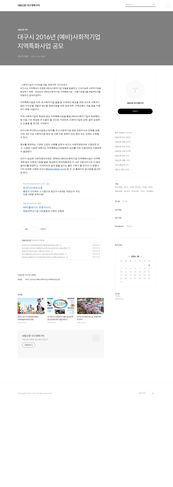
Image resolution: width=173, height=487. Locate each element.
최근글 (117, 282)
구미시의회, (135, 272)
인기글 (124, 282)
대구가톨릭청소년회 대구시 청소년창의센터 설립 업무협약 (43, 261)
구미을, (144, 268)
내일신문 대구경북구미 (29, 5)
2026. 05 (135, 338)
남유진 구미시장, (135, 268)
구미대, (150, 268)
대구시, (126, 268)
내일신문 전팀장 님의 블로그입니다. (35, 347)
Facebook (119, 307)
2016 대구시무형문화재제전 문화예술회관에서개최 (40, 252)
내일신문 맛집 (122, 237)
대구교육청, (119, 268)
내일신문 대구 (26, 248)
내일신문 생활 (122, 241)
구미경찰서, (150, 272)
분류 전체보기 (123, 214)
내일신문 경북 (123, 223)
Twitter (129, 307)
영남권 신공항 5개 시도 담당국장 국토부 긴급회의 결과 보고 (43, 264)
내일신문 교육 (123, 232)
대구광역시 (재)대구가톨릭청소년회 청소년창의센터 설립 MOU (44, 255)
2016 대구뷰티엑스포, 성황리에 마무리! (36, 258)
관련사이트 (142, 415)
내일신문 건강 (122, 228)
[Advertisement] (60, 203)
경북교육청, (119, 272)
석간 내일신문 (122, 246)
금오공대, (127, 272)
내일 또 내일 (122, 251)
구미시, (142, 272)
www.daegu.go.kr (57, 169)
